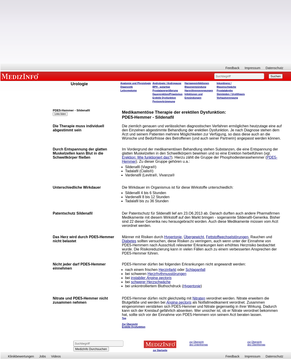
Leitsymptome (128, 90)
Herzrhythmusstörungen (167, 274)
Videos (56, 356)
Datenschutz (274, 68)
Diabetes (129, 241)
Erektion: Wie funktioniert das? (146, 157)
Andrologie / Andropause (167, 83)
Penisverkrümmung (164, 101)
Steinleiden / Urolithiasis (231, 94)
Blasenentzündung (195, 86)
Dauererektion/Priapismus (168, 94)
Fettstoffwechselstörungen (227, 237)
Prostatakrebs (225, 90)
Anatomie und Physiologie (135, 83)
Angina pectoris (178, 302)
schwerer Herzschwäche (151, 282)
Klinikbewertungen (21, 356)
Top (124, 318)
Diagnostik (126, 86)
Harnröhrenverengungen (199, 90)
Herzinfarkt (167, 270)
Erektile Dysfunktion (164, 97)
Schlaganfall (195, 270)
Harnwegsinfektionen (197, 83)
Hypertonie (173, 237)
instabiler (151, 278)
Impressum (252, 68)
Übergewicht (194, 237)
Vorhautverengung (227, 97)
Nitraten (199, 298)
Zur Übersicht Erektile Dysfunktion (133, 325)
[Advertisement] (145, 32)
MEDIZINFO (20, 76)
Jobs (42, 356)
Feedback (232, 68)
